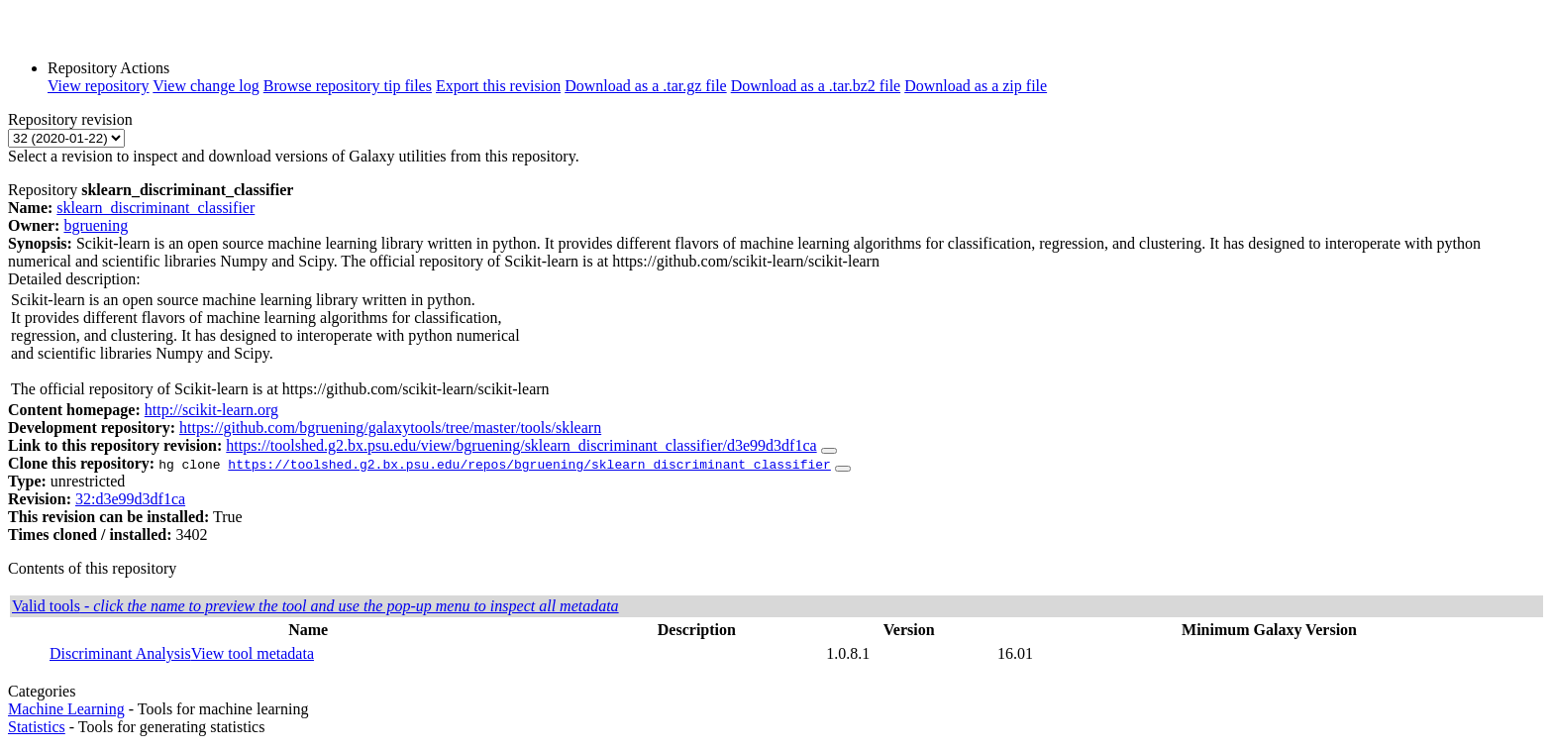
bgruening (95, 225)
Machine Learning (66, 708)
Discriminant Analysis (120, 653)
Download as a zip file (975, 85)
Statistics (36, 726)
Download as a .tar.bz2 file (816, 85)
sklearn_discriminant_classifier (155, 207)
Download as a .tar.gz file (646, 85)
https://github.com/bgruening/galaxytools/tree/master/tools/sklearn (390, 427)
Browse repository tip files (347, 85)
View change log (206, 85)
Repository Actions (108, 67)
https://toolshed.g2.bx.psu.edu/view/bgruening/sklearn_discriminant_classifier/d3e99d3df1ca (521, 445)
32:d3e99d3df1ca (130, 498)
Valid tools (315, 605)
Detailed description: (74, 278)
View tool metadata (252, 653)
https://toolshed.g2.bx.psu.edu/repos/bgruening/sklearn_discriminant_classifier (529, 464)
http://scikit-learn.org (211, 409)
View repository (99, 85)
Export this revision (498, 85)
